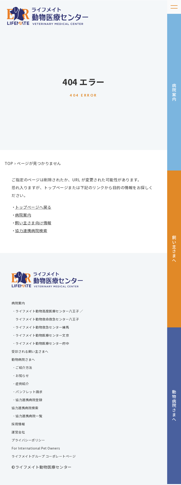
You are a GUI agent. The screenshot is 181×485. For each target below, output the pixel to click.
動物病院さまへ (174, 407)
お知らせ (22, 375)
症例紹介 (22, 383)
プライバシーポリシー (28, 440)
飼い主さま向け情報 (33, 223)
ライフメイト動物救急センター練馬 (42, 327)
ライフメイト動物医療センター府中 (42, 343)
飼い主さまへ (174, 249)
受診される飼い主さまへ (30, 351)
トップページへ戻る (33, 207)
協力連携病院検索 (31, 230)
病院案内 (174, 92)
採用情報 (18, 424)
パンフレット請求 (28, 391)
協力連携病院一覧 (28, 416)
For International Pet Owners (36, 448)
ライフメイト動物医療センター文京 (42, 335)
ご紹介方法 (23, 367)
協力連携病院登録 (28, 399)
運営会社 (18, 432)
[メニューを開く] (174, 7)
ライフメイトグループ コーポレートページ (44, 456)
